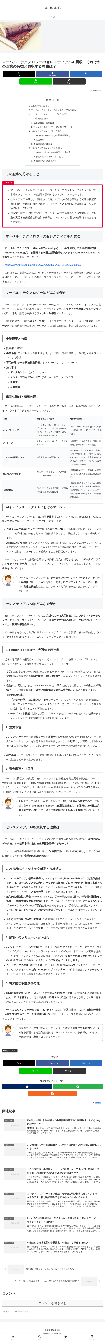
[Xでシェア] (19, 74)
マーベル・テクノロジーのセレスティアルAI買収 (54, 110)
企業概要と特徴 (40, 119)
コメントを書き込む (53, 1306)
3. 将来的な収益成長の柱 (44, 163)
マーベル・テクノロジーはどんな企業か (49, 114)
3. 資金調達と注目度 (42, 145)
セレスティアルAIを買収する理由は (47, 150)
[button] (69, 81)
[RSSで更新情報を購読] (52, 1096)
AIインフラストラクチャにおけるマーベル (53, 128)
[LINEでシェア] (35, 81)
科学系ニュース (10, 1053)
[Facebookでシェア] (52, 74)
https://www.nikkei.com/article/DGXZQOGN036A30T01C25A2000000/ (43, 267)
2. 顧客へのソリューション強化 (47, 159)
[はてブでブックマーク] (86, 74)
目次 (48, 99)
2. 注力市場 (37, 141)
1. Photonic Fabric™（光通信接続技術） (52, 137)
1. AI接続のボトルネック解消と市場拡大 (52, 154)
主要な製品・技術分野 (43, 123)
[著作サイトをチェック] (27, 1089)
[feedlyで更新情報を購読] (78, 1089)
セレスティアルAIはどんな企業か (46, 132)
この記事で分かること (40, 106)
